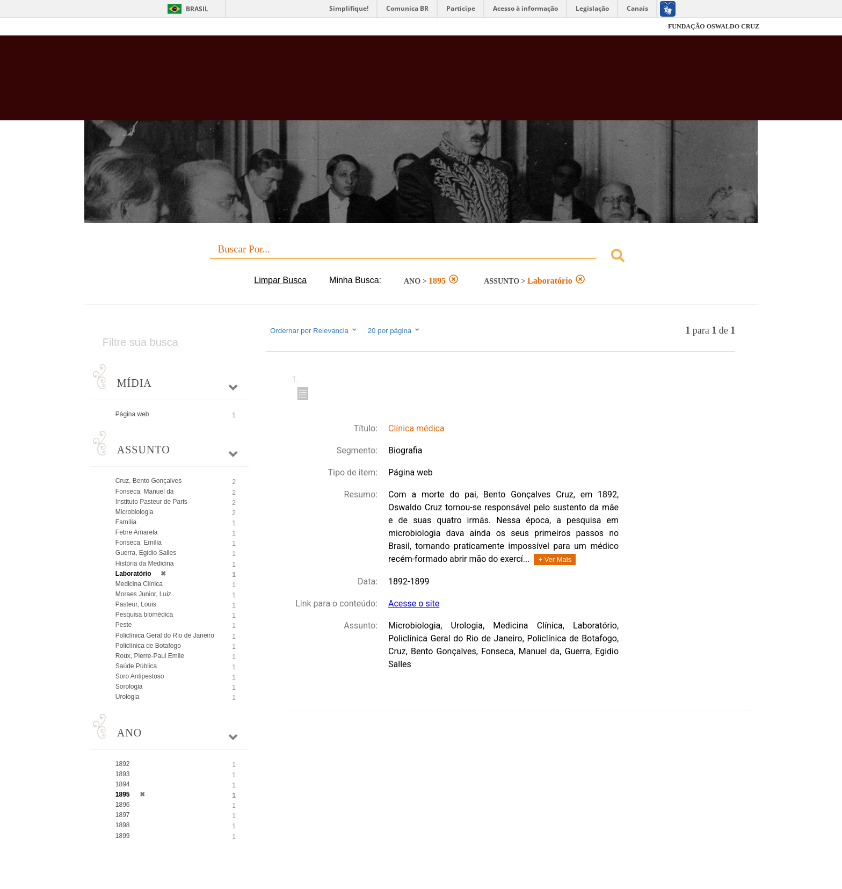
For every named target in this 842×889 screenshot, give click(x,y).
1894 (122, 784)
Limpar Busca (280, 280)
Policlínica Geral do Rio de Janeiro (164, 635)
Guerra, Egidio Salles (145, 552)
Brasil (197, 8)
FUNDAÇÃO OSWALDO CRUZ (713, 26)
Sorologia (129, 686)
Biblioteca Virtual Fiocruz (362, 83)
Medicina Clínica (139, 584)
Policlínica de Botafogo (148, 645)
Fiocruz (109, 26)
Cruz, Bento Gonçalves (148, 481)
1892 (122, 764)
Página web (132, 414)
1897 (122, 815)
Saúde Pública (136, 666)
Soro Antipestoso (139, 676)
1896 (122, 804)
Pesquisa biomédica (144, 614)
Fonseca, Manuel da (144, 491)
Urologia (127, 696)
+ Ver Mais (554, 559)
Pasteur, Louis (135, 604)
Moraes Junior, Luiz (143, 594)
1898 (122, 825)
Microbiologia (134, 512)
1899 (122, 836)
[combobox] (421, 257)
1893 (122, 774)
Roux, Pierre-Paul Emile (149, 656)
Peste (123, 624)
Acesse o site (413, 603)
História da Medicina (144, 563)
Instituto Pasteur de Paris (151, 501)
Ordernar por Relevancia (314, 330)
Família (125, 522)
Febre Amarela (136, 532)
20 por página (394, 330)
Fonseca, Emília (138, 542)
